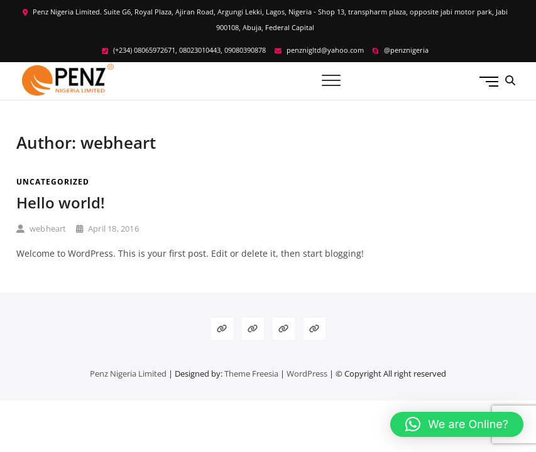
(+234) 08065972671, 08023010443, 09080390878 (184, 50)
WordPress (307, 373)
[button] (456, 424)
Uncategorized (52, 181)
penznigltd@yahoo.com (319, 50)
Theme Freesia (251, 373)
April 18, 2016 (107, 228)
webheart (41, 228)
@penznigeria (401, 50)
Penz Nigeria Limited (128, 373)
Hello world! (60, 202)
